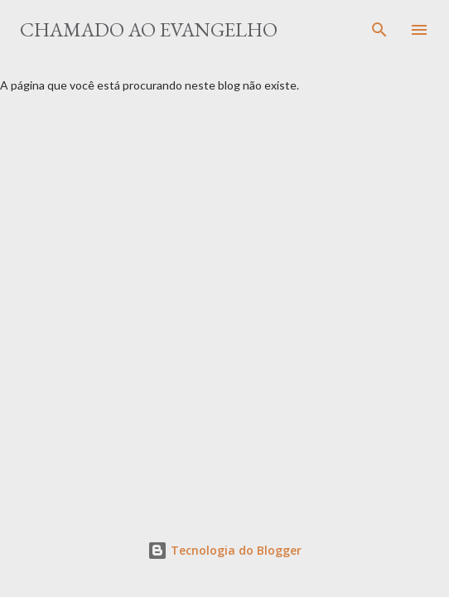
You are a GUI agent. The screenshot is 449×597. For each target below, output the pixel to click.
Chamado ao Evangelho (149, 29)
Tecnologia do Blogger (224, 550)
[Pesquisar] (379, 30)
